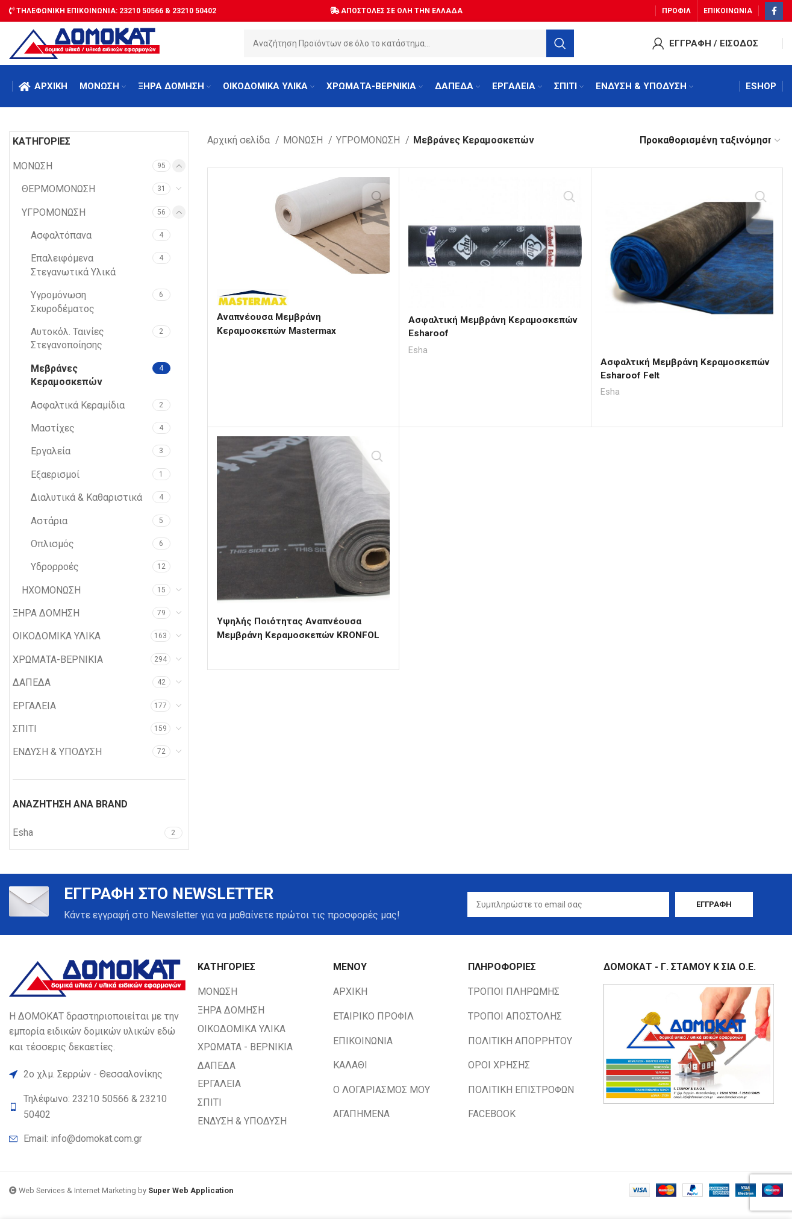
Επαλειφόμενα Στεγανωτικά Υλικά (73, 272)
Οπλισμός (52, 550)
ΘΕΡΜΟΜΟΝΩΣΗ (58, 196)
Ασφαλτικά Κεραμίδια (78, 412)
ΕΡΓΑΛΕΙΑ (34, 712)
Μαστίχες (53, 434)
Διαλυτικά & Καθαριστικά (86, 504)
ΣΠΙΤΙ (25, 736)
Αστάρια (49, 527)
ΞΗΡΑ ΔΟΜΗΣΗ (46, 620)
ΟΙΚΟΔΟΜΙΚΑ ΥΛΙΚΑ (57, 643)
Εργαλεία (50, 458)
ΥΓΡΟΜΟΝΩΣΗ (54, 219)
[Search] (409, 45)
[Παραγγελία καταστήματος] (710, 147)
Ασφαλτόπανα (61, 242)
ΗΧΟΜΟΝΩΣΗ (51, 597)
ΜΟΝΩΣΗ (32, 172)
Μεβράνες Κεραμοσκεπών (66, 381)
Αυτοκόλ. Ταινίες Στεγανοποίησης (67, 345)
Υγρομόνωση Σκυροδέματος (63, 308)
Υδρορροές (55, 574)
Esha (418, 356)
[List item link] (97, 1149)
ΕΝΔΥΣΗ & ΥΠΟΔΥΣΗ (57, 759)
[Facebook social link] (774, 9)
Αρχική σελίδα (239, 147)
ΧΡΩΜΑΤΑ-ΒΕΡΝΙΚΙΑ (58, 666)
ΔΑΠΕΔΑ (32, 689)
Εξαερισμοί (55, 481)
